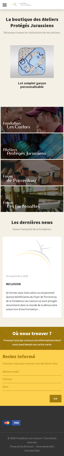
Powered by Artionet (22, 446)
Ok (56, 398)
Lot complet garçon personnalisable (32, 85)
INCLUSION (13, 284)
